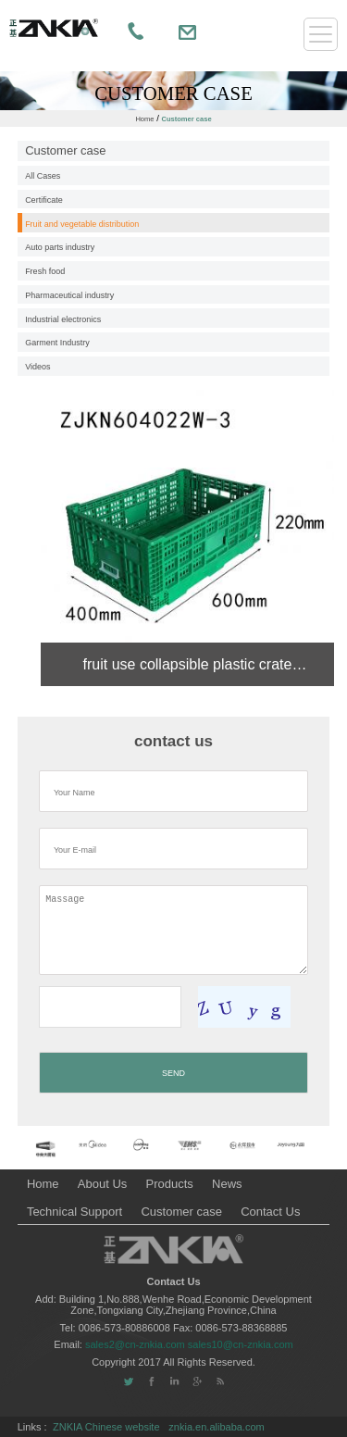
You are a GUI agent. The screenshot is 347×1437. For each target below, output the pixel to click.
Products (169, 1184)
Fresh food (45, 271)
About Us (102, 1184)
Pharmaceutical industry (69, 295)
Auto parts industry (59, 247)
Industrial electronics (63, 319)
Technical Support (74, 1211)
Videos (37, 366)
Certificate (44, 200)
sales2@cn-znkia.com (136, 1344)
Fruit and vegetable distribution (82, 224)
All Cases (42, 176)
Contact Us (270, 1211)
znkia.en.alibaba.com (216, 1426)
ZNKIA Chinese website (106, 1426)
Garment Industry (57, 342)
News (227, 1184)
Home (144, 119)
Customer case (186, 119)
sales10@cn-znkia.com (240, 1344)
